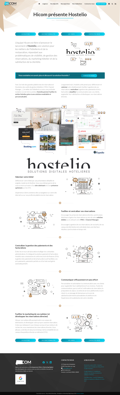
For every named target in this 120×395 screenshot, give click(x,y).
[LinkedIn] (50, 362)
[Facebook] (109, 4)
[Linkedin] (115, 4)
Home (53, 20)
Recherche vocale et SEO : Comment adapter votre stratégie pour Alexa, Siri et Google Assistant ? (94, 366)
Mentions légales (80, 393)
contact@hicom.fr (67, 368)
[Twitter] (112, 4)
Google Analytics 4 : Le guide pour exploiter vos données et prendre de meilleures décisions (93, 373)
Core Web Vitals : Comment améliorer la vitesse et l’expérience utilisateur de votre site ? (94, 379)
